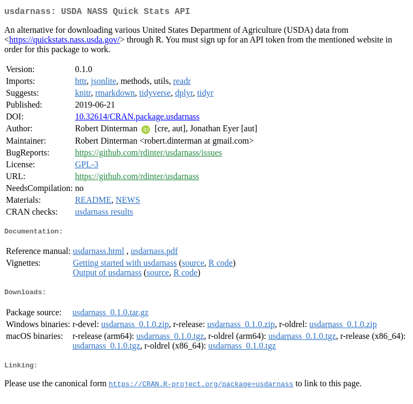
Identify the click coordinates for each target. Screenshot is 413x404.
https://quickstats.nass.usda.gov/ (64, 41)
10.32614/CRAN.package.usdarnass (137, 118)
